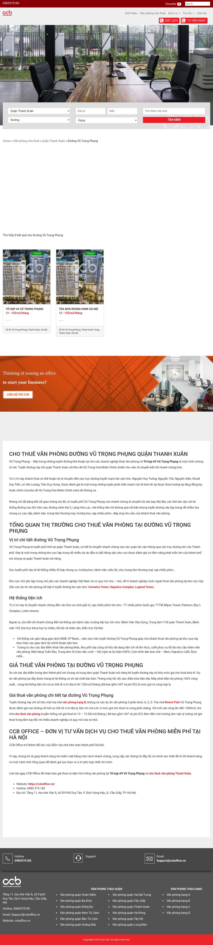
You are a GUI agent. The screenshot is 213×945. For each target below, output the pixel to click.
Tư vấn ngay (196, 20)
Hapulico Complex (122, 587)
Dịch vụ (174, 13)
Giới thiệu (131, 13)
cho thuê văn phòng (27, 714)
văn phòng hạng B (74, 702)
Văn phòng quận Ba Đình (76, 901)
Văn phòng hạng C (178, 907)
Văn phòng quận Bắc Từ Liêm (79, 919)
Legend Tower (144, 587)
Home (7, 141)
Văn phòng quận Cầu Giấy (129, 901)
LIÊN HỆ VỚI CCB (18, 394)
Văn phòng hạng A (178, 894)
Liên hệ (201, 13)
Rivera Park (172, 702)
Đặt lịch (171, 20)
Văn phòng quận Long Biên (129, 924)
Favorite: (171, 4)
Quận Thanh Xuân (53, 141)
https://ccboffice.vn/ (41, 784)
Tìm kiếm (174, 119)
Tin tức (188, 13)
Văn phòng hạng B (178, 901)
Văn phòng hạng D (178, 913)
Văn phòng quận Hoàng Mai (78, 924)
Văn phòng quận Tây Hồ (127, 919)
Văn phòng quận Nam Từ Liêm (79, 913)
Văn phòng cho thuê (153, 13)
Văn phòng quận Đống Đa (76, 907)
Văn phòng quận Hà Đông (128, 913)
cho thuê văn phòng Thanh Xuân (170, 773)
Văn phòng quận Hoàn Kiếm (78, 894)
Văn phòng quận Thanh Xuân (131, 907)
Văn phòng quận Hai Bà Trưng (131, 894)
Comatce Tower (98, 587)
